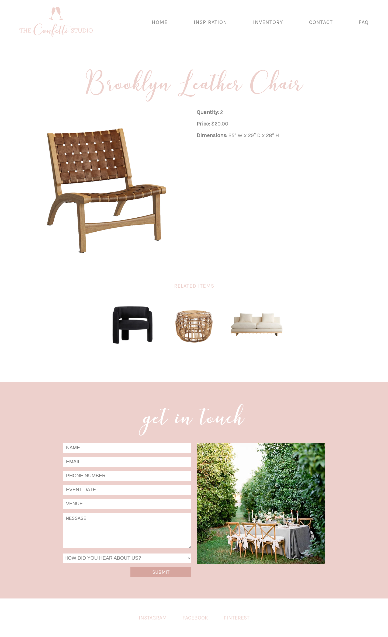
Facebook (195, 618)
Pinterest (237, 618)
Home (160, 22)
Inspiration (210, 22)
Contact (321, 22)
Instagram (153, 618)
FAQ (364, 22)
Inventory (268, 22)
